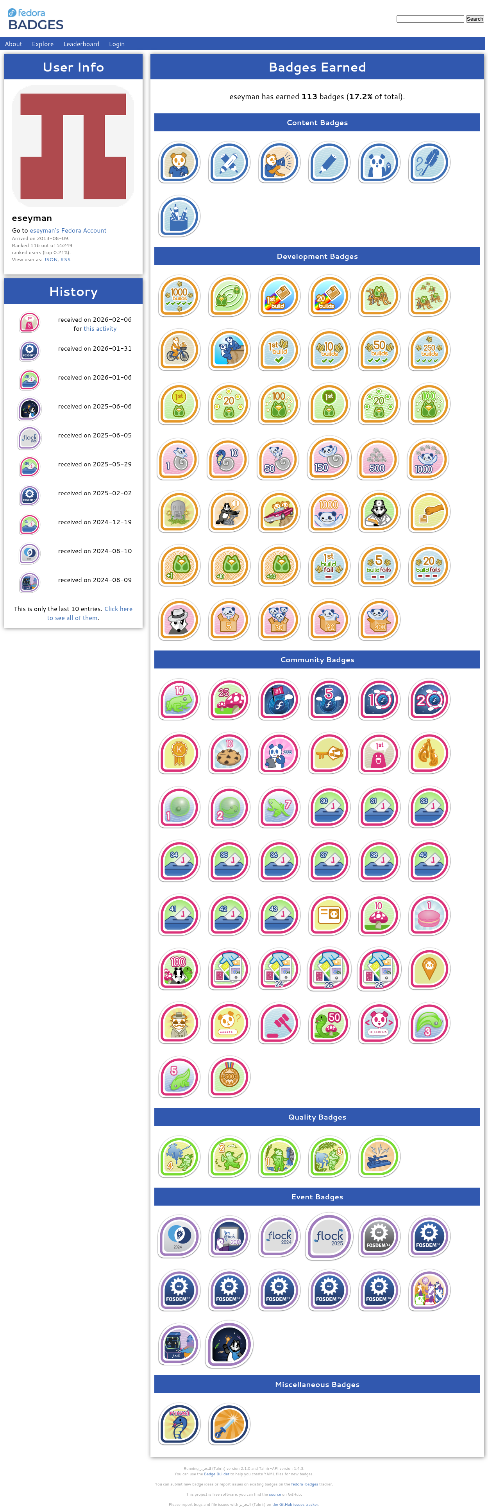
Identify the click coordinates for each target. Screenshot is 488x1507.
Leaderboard (81, 43)
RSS (66, 259)
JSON (50, 259)
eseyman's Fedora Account (68, 230)
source (275, 1494)
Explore (43, 43)
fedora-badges (304, 1484)
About (13, 43)
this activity (100, 328)
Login (117, 43)
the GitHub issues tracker (295, 1504)
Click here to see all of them (90, 613)
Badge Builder (216, 1474)
